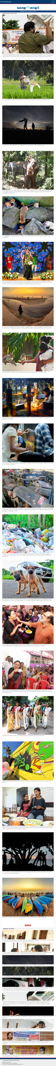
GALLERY (7, 13)
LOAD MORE (28, 925)
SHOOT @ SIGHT (13, 13)
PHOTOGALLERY (5, 1)
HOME (3, 13)
